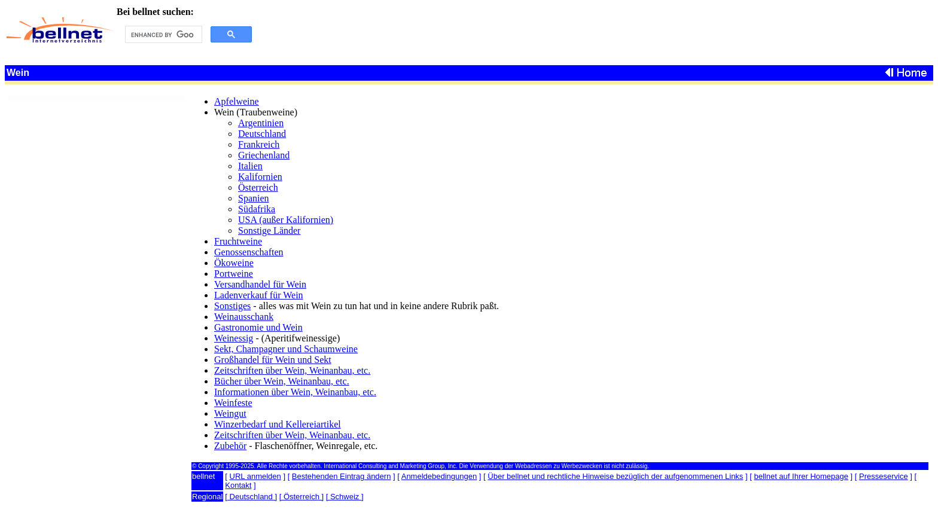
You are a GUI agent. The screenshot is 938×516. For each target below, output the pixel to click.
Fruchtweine (238, 241)
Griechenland (264, 155)
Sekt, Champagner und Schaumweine (286, 349)
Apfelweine (236, 101)
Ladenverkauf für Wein (258, 295)
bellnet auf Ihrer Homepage (801, 476)
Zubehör (230, 446)
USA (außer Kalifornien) (285, 220)
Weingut (230, 413)
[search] (162, 34)
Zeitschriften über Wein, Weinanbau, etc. (292, 370)
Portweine (233, 273)
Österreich (258, 187)
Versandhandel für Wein (260, 284)
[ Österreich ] (301, 496)
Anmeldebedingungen (439, 476)
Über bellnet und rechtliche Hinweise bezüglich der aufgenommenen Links (615, 476)
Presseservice (883, 476)
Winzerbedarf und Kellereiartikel (277, 424)
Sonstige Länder (269, 230)
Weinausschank (243, 317)
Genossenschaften (249, 252)
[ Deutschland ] (251, 496)
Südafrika (256, 209)
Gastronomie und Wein (258, 327)
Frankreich (258, 144)
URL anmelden (255, 476)
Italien (250, 166)
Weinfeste (233, 403)
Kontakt (238, 485)
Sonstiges (232, 306)
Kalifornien (260, 177)
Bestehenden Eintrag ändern (341, 476)
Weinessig (233, 338)
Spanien (253, 198)
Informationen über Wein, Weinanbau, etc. (295, 392)
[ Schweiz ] (345, 496)
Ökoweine (234, 263)
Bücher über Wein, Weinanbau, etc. (281, 381)
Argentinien (261, 123)
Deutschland (262, 134)
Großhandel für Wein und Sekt (272, 360)
